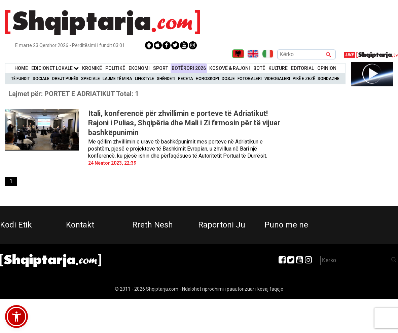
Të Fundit (20, 78)
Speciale (90, 78)
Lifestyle (144, 78)
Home (21, 68)
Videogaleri (277, 78)
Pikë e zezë (304, 78)
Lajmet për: (73, 94)
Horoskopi (207, 78)
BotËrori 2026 (189, 68)
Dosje (228, 78)
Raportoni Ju (221, 225)
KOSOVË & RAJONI (229, 68)
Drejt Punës (65, 78)
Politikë (115, 68)
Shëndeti (166, 78)
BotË (259, 68)
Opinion (326, 68)
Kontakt (80, 225)
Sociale (41, 78)
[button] (16, 316)
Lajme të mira (117, 78)
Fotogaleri (250, 78)
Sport (160, 68)
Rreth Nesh (152, 225)
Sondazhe (328, 78)
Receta (185, 78)
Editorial (302, 68)
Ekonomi (139, 68)
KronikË (92, 68)
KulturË (278, 68)
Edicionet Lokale (55, 68)
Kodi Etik (16, 225)
